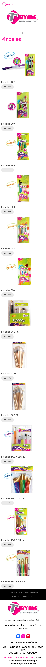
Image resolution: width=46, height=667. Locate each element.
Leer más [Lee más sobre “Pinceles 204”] (7, 170)
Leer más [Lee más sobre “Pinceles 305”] (7, 253)
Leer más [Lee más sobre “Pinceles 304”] (7, 212)
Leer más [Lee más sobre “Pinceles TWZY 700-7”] (7, 545)
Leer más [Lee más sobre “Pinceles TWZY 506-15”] (7, 461)
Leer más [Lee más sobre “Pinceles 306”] (7, 295)
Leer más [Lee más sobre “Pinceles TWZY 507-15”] (7, 503)
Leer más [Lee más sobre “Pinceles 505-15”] (7, 337)
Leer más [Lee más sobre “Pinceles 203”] (7, 128)
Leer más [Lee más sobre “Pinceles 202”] (7, 87)
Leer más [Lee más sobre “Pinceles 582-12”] (7, 420)
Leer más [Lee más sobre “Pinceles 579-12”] (7, 378)
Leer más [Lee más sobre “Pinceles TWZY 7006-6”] (7, 586)
